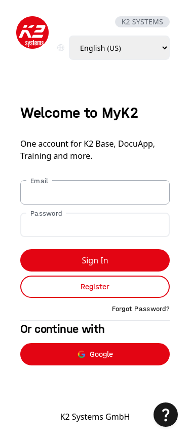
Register (95, 286)
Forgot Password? (141, 309)
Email (39, 181)
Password (46, 213)
